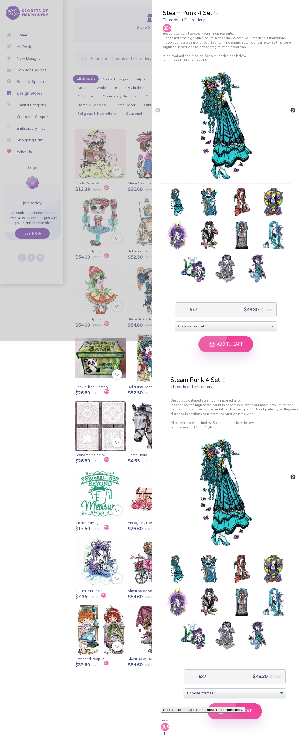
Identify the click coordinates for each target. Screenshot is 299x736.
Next (293, 110)
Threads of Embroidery (184, 19)
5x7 (193, 309)
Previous (158, 110)
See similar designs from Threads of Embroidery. (203, 710)
